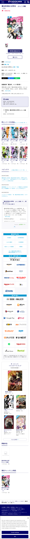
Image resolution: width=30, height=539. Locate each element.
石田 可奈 (16, 67)
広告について (18, 507)
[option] (6, 456)
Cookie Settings (15, 532)
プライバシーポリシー (13, 512)
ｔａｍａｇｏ (7, 62)
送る (18, 78)
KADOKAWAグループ (6, 510)
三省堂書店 (21, 242)
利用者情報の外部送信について (14, 514)
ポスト (5, 78)
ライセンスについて (6, 509)
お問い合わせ (4, 512)
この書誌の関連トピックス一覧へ (18, 170)
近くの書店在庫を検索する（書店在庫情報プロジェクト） (15, 251)
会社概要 (3, 507)
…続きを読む (7, 90)
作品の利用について (16, 510)
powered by (20, 224)
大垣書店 (9, 237)
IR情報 (8, 507)
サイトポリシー (22, 512)
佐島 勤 (6, 64)
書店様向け (13, 509)
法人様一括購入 (20, 509)
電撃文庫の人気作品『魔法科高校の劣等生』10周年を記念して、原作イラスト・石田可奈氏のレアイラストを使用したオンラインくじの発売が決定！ (15, 179)
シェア (11, 78)
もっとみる (14, 439)
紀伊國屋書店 (21, 237)
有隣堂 (20, 246)
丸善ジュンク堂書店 (9, 246)
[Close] (28, 518)
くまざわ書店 (9, 242)
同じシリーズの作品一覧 (20, 122)
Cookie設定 (4, 514)
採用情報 (12, 507)
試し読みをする (15, 51)
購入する (15, 57)
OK (15, 536)
